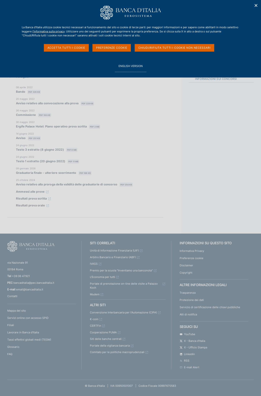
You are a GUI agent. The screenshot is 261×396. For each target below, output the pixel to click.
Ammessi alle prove (30, 191)
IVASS (94, 263)
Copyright (186, 272)
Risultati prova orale (30, 205)
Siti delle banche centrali (106, 339)
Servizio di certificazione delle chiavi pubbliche (210, 307)
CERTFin (95, 325)
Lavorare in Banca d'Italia (23, 332)
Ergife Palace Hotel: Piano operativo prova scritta (58, 126)
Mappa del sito (16, 310)
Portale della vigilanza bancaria (110, 345)
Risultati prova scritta (31, 198)
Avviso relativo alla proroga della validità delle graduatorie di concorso (74, 184)
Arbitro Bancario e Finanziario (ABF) (113, 257)
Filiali (10, 325)
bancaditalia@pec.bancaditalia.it (33, 282)
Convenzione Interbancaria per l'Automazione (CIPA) (123, 312)
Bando (28, 92)
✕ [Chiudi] (256, 5)
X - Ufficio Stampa (193, 347)
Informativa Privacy (192, 251)
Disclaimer (186, 265)
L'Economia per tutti (102, 277)
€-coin (94, 319)
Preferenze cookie (191, 258)
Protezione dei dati (192, 300)
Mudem (95, 294)
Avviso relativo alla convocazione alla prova (55, 103)
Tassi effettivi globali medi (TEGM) (29, 339)
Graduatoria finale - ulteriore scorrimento (54, 173)
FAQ (9, 354)
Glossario (13, 347)
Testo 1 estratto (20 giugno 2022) (47, 161)
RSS (184, 360)
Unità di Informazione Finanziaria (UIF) (114, 250)
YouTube (187, 334)
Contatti (12, 296)
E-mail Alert (189, 367)
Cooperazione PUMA (103, 332)
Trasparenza (188, 292)
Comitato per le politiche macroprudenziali (117, 352)
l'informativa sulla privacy (48, 31)
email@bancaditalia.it (29, 289)
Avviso (28, 138)
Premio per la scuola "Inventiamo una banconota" (121, 270)
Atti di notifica (188, 314)
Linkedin (187, 354)
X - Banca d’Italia (192, 341)
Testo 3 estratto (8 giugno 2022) (46, 150)
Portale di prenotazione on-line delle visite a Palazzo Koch (124, 286)
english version (130, 68)
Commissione (33, 115)
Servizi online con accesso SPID (28, 318)
